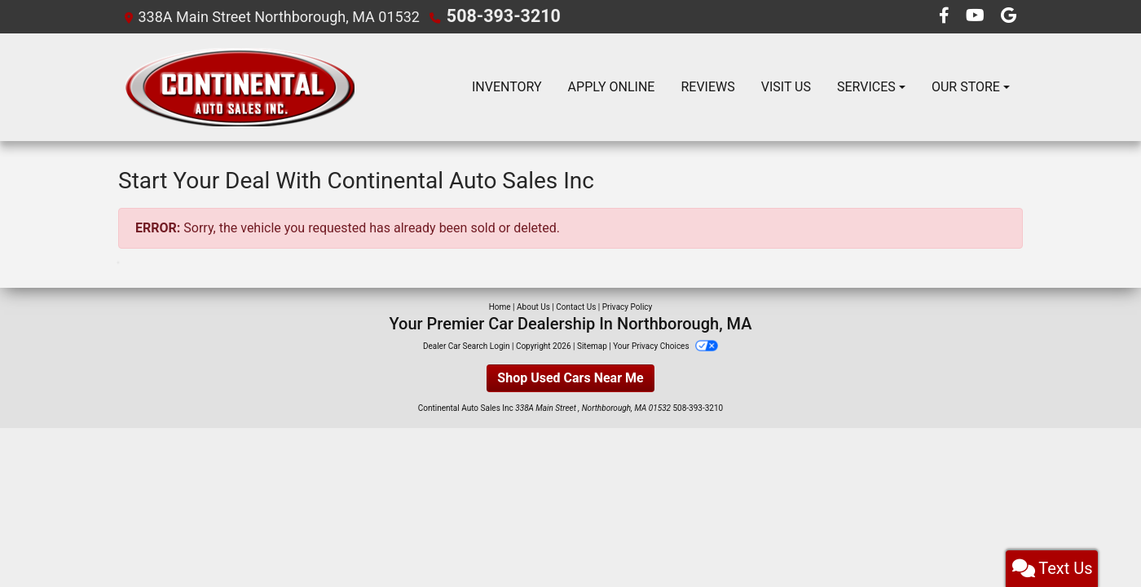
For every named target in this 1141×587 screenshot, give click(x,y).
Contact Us (576, 306)
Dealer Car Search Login (466, 345)
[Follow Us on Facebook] (945, 16)
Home (500, 306)
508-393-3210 (494, 15)
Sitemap (592, 345)
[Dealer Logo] (239, 86)
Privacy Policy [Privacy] (627, 306)
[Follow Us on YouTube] (976, 16)
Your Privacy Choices (665, 345)
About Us (533, 306)
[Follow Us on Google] (1008, 16)
